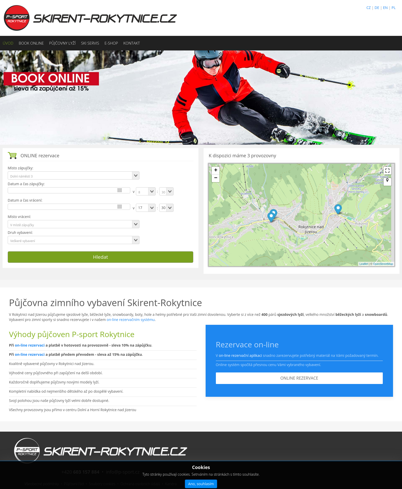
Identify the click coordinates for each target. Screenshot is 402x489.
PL (393, 7)
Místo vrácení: (19, 216)
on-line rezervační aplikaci (240, 355)
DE (377, 7)
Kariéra (171, 483)
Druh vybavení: (20, 232)
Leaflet (363, 263)
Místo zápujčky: (20, 167)
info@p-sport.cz (122, 472)
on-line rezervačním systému (131, 319)
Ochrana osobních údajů (140, 483)
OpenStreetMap (383, 263)
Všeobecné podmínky (41, 483)
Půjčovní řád (74, 483)
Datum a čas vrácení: (25, 200)
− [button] (215, 178)
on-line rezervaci (30, 345)
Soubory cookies (102, 483)
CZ (368, 7)
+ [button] (215, 170)
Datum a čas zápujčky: (26, 183)
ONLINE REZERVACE (299, 378)
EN (385, 7)
